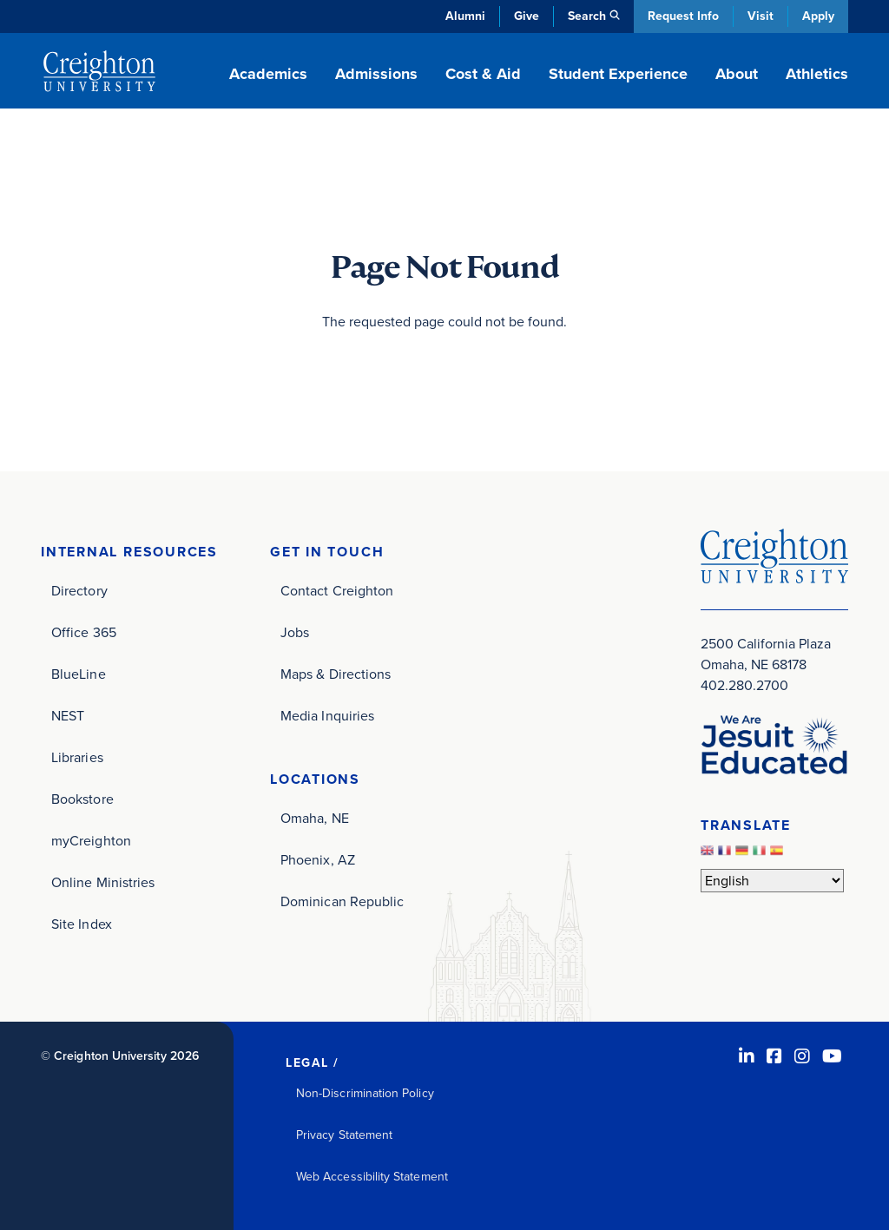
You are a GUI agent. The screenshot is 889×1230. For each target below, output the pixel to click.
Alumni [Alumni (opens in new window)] (465, 16)
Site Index (81, 924)
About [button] (736, 73)
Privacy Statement (344, 1135)
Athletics (817, 73)
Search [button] (587, 16)
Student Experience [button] (618, 73)
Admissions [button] (376, 73)
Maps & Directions (335, 674)
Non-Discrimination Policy (365, 1093)
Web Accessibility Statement (372, 1177)
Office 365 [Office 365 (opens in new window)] (83, 632)
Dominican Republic (342, 901)
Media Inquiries (327, 716)
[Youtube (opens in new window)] (832, 1056)
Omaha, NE (314, 818)
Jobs (294, 632)
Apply (818, 16)
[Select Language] (772, 880)
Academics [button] (268, 73)
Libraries (77, 757)
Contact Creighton (336, 591)
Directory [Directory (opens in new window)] (79, 591)
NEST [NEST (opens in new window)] (67, 716)
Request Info (683, 16)
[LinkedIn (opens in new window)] (747, 1056)
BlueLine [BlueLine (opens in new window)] (78, 674)
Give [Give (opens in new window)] (526, 16)
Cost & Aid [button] (483, 73)
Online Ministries (103, 882)
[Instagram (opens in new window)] (802, 1056)
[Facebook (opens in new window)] (774, 1056)
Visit (760, 16)
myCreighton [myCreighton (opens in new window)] (91, 841)
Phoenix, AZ (317, 860)
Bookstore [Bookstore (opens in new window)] (82, 799)
